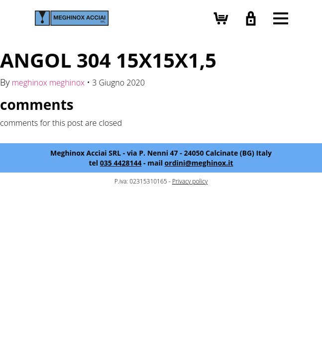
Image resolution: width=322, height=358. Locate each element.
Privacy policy (190, 181)
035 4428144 (121, 163)
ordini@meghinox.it (199, 163)
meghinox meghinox (48, 82)
